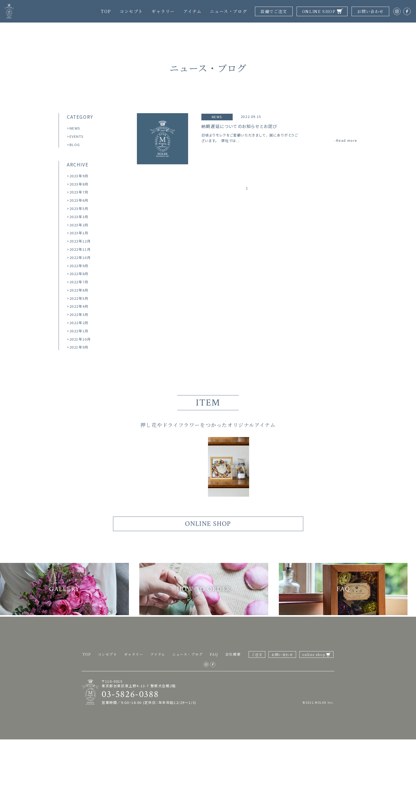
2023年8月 (79, 184)
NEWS (75, 128)
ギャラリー (163, 11)
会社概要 (233, 722)
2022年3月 (79, 314)
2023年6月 (79, 200)
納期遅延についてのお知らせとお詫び (239, 127)
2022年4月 (79, 306)
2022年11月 (80, 249)
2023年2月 (79, 224)
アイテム (192, 11)
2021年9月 (79, 347)
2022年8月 (79, 273)
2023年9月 (79, 175)
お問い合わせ (370, 11)
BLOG (75, 144)
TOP (106, 11)
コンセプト (131, 11)
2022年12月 (80, 241)
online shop (314, 722)
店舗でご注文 (274, 11)
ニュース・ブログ (228, 11)
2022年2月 (79, 322)
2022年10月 (80, 257)
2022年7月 (79, 281)
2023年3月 (79, 216)
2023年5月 (79, 208)
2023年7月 (79, 192)
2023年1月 (79, 232)
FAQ (214, 722)
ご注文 (257, 722)
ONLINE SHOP (319, 11)
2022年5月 (79, 298)
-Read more (345, 140)
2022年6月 (79, 290)
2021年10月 (80, 339)
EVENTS (77, 136)
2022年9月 (79, 265)
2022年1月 (79, 330)
